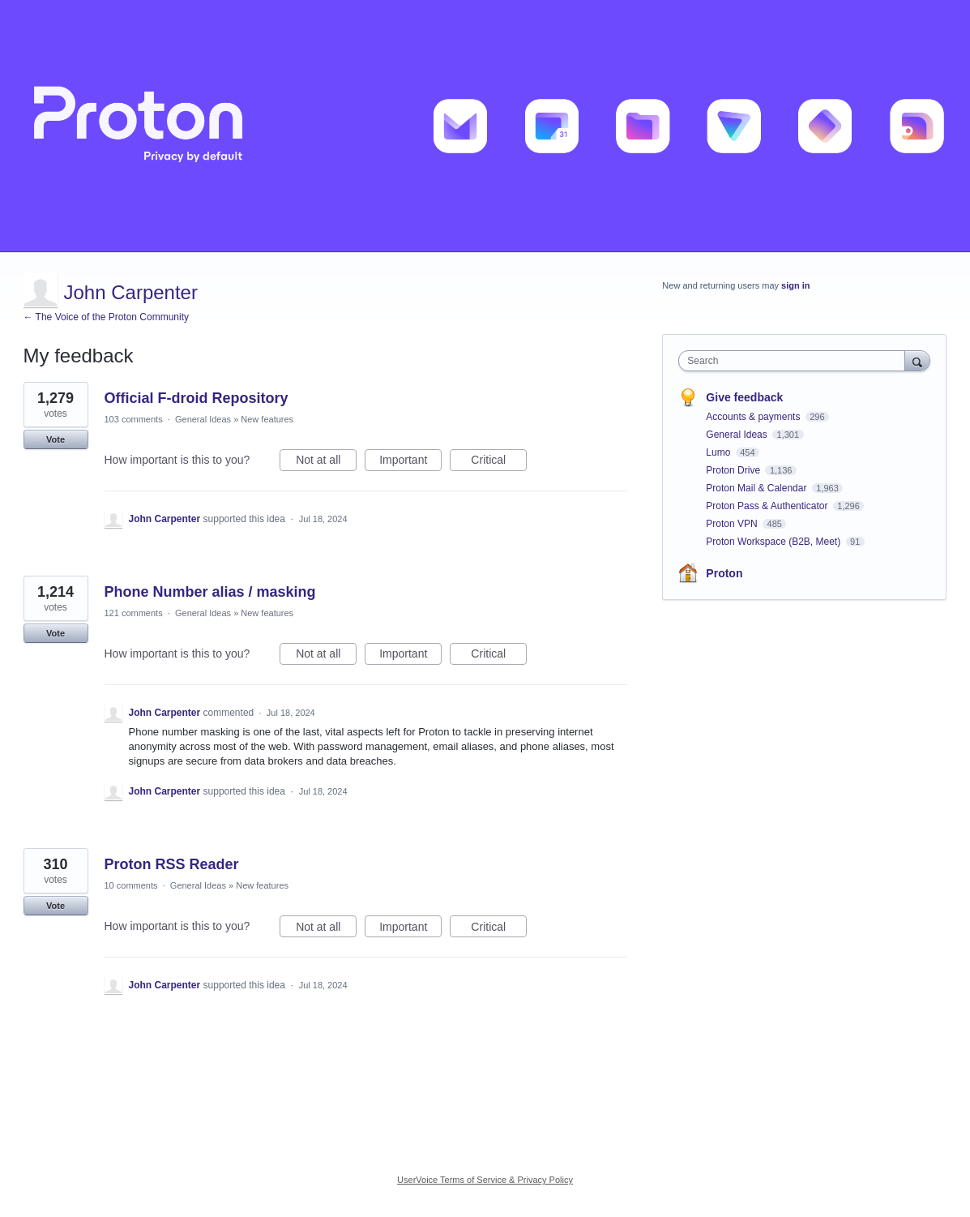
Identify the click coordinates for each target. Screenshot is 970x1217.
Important (410, 462)
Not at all (326, 462)
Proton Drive (734, 470)
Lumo (719, 452)
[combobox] (795, 360)
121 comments (134, 613)
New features (267, 419)
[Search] (917, 360)
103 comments (134, 419)
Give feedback (744, 397)
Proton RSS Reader (172, 864)
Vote (55, 439)
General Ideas (203, 419)
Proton (724, 573)
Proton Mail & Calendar (757, 488)
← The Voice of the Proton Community (107, 317)
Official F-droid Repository (196, 398)
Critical (499, 462)
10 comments (131, 885)
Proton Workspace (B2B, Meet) (774, 541)
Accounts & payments (754, 416)
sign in (795, 285)
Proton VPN (733, 523)
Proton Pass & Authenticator (768, 506)
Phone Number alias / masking (210, 592)
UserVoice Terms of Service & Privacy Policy (485, 1180)
